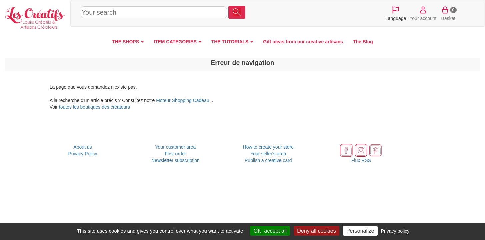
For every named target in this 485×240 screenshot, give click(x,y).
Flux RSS (361, 160)
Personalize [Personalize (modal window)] (360, 231)
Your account (422, 13)
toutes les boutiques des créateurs (94, 107)
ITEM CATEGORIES (177, 41)
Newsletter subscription (175, 160)
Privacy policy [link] (395, 231)
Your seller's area (268, 153)
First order (175, 153)
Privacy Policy (82, 153)
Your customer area (175, 147)
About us (82, 147)
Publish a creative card (268, 160)
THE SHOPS (128, 41)
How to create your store (268, 147)
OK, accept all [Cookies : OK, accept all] (270, 231)
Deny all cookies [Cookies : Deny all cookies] (316, 231)
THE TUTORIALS (232, 41)
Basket (448, 13)
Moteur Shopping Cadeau (182, 100)
